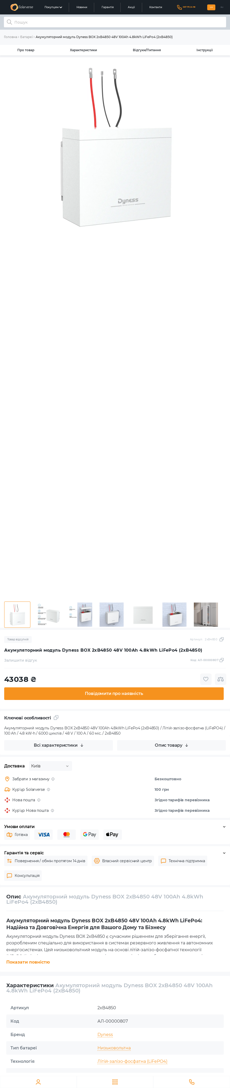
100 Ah (104, 1074)
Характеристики (83, 50)
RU (222, 7)
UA (211, 7)
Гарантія (108, 7)
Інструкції (204, 50)
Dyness (105, 1034)
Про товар (25, 50)
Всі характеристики (58, 745)
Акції (131, 7)
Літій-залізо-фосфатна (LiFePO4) (132, 1061)
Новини (81, 7)
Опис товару (171, 745)
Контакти (155, 7)
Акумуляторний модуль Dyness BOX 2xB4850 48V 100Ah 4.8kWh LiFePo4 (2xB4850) (104, 37)
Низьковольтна (114, 1047)
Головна (10, 37)
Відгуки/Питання (147, 50)
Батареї (26, 37)
